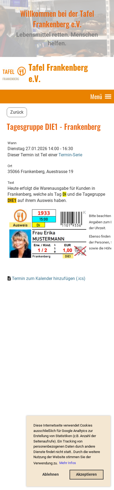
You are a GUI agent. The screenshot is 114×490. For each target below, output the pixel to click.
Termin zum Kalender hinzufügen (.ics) (48, 278)
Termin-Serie (70, 154)
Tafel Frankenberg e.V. (58, 73)
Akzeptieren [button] (86, 474)
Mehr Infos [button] (67, 463)
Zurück (16, 112)
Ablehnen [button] (50, 474)
